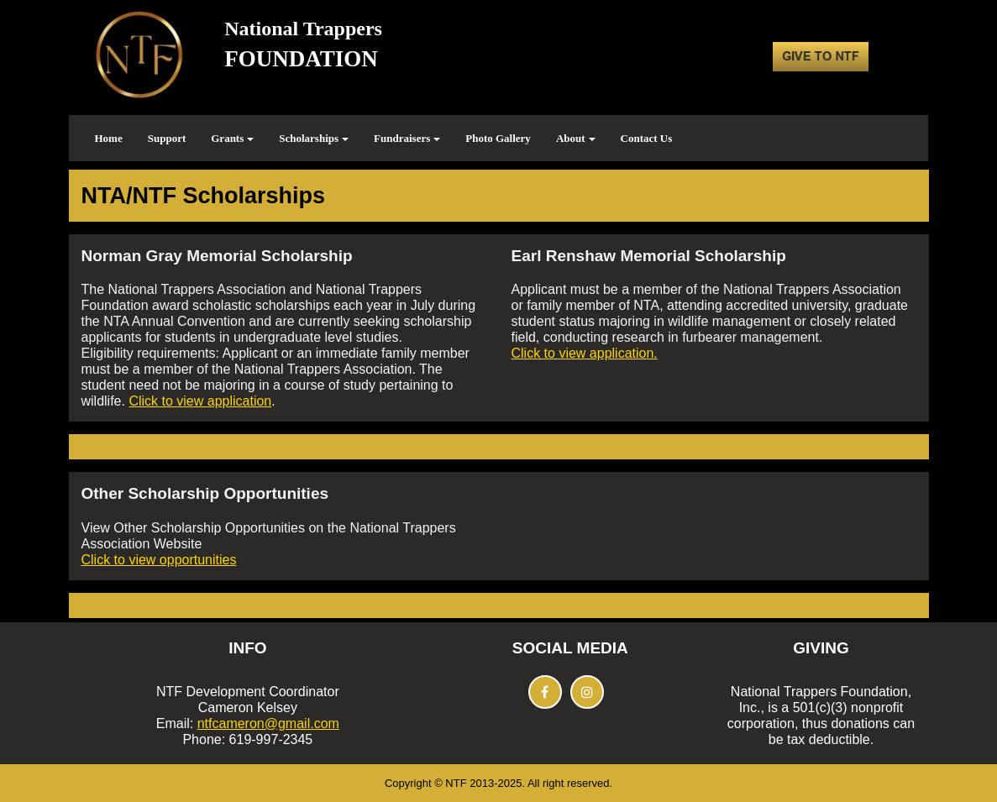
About (576, 138)
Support (167, 138)
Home (109, 138)
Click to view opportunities (159, 560)
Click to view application (200, 401)
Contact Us (647, 138)
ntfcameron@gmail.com (268, 723)
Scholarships (314, 138)
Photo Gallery (498, 138)
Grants (232, 138)
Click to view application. (585, 353)
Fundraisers (407, 138)
